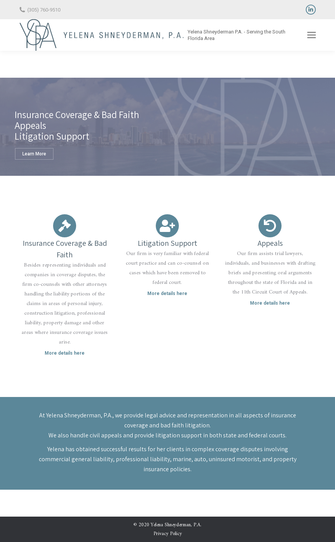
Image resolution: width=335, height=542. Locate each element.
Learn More (34, 154)
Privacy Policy (167, 533)
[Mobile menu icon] (311, 35)
